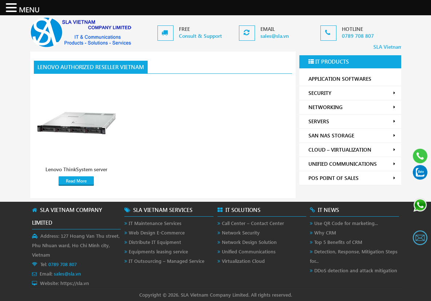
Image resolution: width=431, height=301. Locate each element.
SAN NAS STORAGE (352, 135)
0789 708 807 (358, 35)
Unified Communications (249, 251)
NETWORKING (352, 107)
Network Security (241, 232)
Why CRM (325, 232)
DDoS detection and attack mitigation (355, 270)
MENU (29, 9)
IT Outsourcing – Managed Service (166, 261)
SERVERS (352, 121)
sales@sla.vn (274, 35)
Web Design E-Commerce (157, 232)
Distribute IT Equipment (155, 242)
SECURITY (352, 92)
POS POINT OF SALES (352, 177)
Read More (76, 181)
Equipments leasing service (158, 251)
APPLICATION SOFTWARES (339, 78)
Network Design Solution (249, 242)
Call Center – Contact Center (253, 223)
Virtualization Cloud (243, 261)
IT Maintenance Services (155, 223)
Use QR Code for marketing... (346, 223)
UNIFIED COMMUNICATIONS (352, 163)
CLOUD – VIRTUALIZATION (352, 149)
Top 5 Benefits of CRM (338, 242)
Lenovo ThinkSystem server (76, 169)
